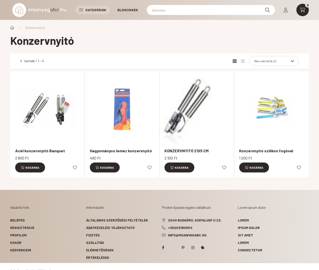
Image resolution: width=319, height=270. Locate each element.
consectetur (250, 250)
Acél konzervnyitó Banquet (40, 150)
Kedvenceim (20, 250)
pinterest (183, 248)
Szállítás (95, 242)
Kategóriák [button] (92, 10)
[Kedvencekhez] (75, 167)
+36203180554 (180, 227)
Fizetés (93, 235)
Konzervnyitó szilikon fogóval (266, 150)
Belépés (17, 220)
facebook (163, 248)
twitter (173, 248)
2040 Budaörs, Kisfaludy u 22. (195, 220)
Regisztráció (22, 227)
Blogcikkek (127, 10)
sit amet (245, 235)
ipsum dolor (249, 227)
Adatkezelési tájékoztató (110, 227)
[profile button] (285, 10)
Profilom (18, 235)
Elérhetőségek (100, 250)
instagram (193, 248)
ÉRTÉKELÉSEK (97, 257)
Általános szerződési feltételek (117, 220)
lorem (243, 220)
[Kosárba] (30, 167)
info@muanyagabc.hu (187, 235)
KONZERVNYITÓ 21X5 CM (186, 150)
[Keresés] (211, 10)
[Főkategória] (12, 27)
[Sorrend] (274, 61)
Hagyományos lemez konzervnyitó (121, 150)
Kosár (15, 242)
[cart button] (302, 10)
